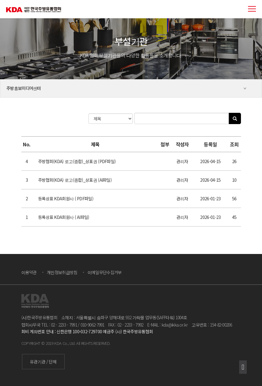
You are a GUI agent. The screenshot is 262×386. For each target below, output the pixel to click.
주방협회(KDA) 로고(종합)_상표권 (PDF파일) (77, 161)
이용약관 (29, 272)
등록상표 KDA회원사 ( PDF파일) (65, 198)
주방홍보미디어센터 (23, 88)
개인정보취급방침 (62, 272)
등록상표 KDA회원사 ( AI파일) (63, 217)
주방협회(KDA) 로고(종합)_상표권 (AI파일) (75, 180)
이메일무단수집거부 (105, 272)
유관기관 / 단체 (43, 362)
